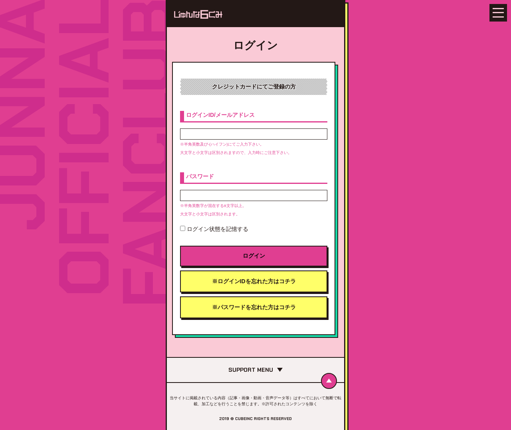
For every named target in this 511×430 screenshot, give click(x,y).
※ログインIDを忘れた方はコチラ (254, 281)
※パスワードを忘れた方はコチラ (254, 307)
